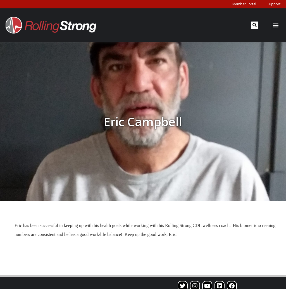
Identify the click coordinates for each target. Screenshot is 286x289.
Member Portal (244, 4)
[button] (254, 25)
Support (274, 4)
